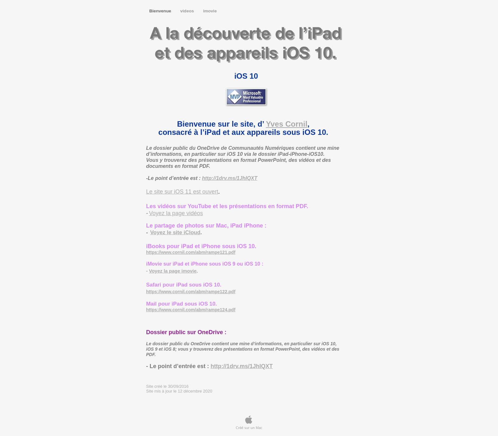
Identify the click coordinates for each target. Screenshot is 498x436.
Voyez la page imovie (173, 271)
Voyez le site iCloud (175, 232)
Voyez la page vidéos (176, 213)
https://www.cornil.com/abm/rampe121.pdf (190, 252)
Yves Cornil (286, 124)
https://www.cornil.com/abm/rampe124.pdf (190, 309)
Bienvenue (160, 11)
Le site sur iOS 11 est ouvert (182, 191)
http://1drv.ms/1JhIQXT (229, 178)
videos (187, 11)
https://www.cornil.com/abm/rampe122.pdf (190, 291)
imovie (210, 11)
